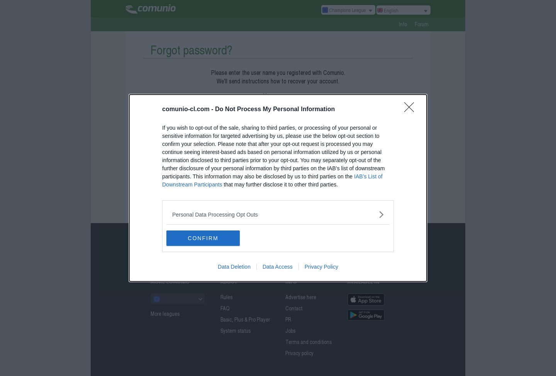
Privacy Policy (321, 267)
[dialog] (278, 188)
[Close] (411, 109)
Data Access (278, 267)
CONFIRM (203, 238)
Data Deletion (234, 267)
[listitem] (278, 214)
